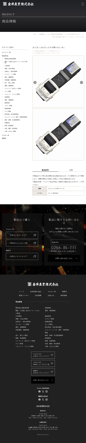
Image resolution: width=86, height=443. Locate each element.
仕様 (71, 170)
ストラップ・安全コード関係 (11, 88)
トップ (21, 291)
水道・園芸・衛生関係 (9, 128)
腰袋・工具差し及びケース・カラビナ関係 (14, 62)
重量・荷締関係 (7, 85)
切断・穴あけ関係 (8, 68)
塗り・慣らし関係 (8, 83)
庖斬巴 (4, 138)
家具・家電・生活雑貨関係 (11, 120)
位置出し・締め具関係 (9, 71)
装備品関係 (6, 108)
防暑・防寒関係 (7, 125)
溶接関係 (6, 97)
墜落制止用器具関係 (9, 58)
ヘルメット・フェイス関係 (11, 94)
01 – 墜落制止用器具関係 (38, 51)
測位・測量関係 (7, 77)
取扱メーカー (24, 295)
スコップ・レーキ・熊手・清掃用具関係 (14, 117)
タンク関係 (6, 111)
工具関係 (6, 65)
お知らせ (51, 295)
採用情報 (64, 295)
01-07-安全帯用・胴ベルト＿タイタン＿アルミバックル (46, 53)
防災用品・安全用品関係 (10, 114)
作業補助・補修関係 (9, 80)
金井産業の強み (36, 291)
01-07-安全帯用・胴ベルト (52, 51)
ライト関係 (6, 91)
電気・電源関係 (7, 100)
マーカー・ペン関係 (9, 74)
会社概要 (38, 295)
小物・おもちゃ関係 (9, 131)
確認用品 (6, 103)
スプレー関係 (7, 105)
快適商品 (6, 122)
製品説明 (45, 170)
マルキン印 (5, 135)
